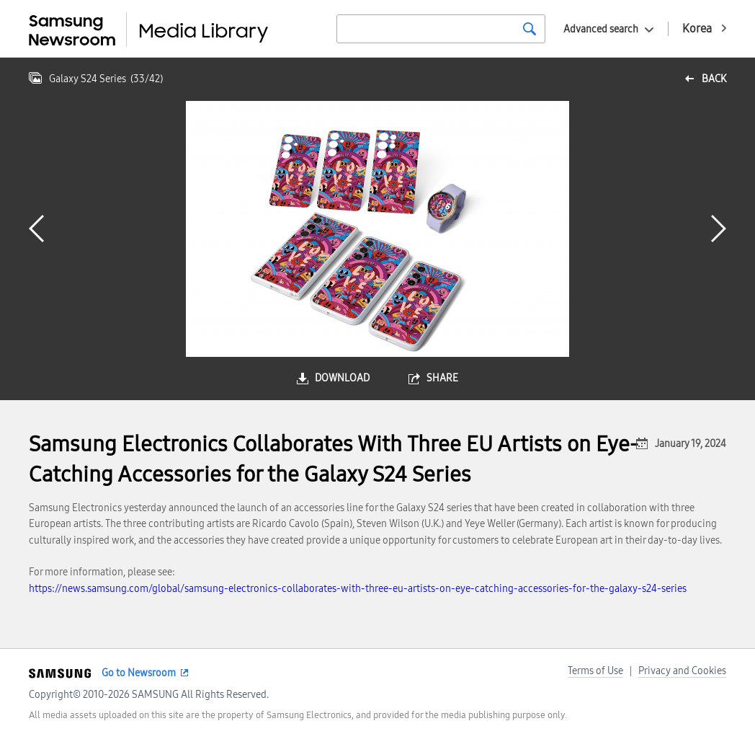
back (714, 79)
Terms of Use (595, 671)
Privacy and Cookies (682, 671)
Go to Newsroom (139, 673)
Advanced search (600, 29)
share (442, 378)
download (342, 378)
